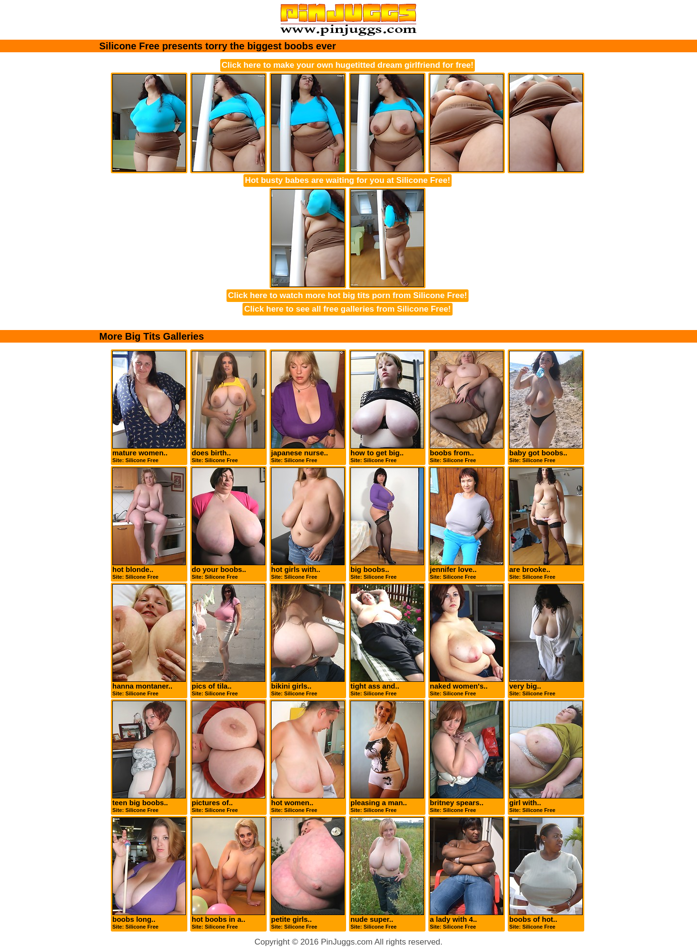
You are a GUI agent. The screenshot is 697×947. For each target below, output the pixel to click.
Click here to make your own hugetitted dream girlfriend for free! (347, 65)
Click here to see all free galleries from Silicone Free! (347, 309)
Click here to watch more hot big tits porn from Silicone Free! (347, 295)
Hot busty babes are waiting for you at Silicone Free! (347, 180)
